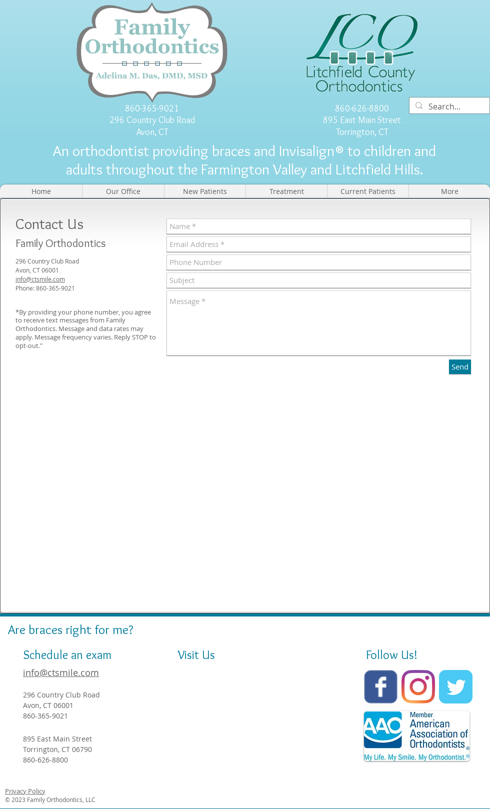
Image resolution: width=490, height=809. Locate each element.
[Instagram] (418, 687)
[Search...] (448, 107)
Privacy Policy (25, 791)
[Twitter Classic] (455, 687)
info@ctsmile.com (40, 279)
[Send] (460, 367)
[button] (123, 191)
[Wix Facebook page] (381, 687)
